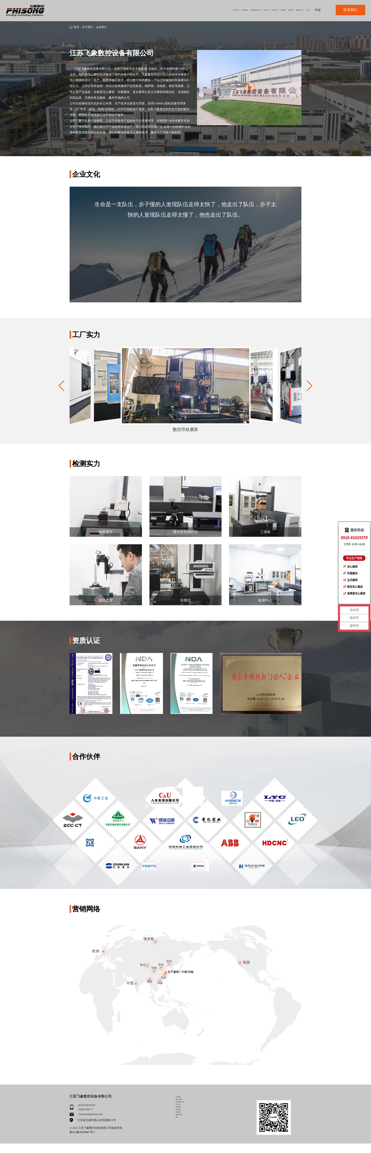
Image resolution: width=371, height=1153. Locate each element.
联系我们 (267, 9)
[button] (309, 385)
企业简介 (101, 26)
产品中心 (212, 9)
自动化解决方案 (188, 9)
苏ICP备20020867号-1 (82, 1132)
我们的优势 (164, 9)
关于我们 (144, 9)
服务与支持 (285, 9)
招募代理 (249, 9)
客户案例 (230, 9)
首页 (76, 26)
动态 (303, 9)
